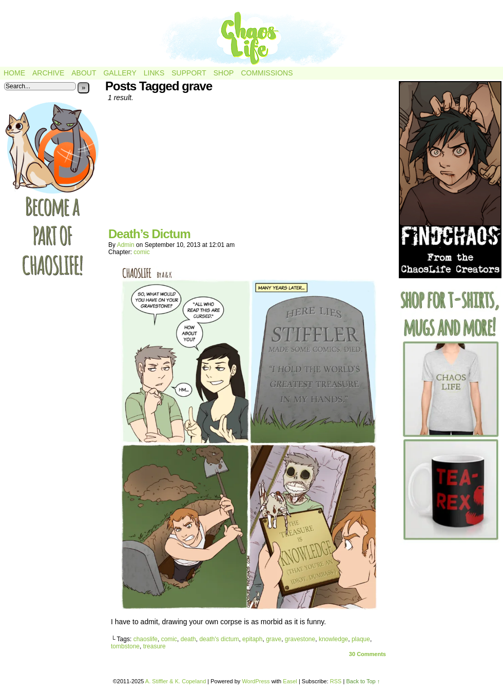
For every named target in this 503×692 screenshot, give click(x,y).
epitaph (252, 639)
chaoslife (145, 639)
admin (125, 244)
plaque (361, 639)
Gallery (119, 73)
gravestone (300, 639)
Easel (290, 681)
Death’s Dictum (149, 234)
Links (154, 73)
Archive (48, 73)
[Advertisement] (249, 168)
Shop (224, 73)
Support (188, 73)
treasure (154, 646)
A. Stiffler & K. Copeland (175, 681)
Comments (367, 654)
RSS (336, 681)
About (83, 73)
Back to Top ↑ (363, 681)
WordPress (255, 681)
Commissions (267, 73)
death (188, 639)
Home (14, 73)
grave (273, 639)
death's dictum (219, 639)
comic (141, 252)
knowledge (333, 639)
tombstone (125, 646)
